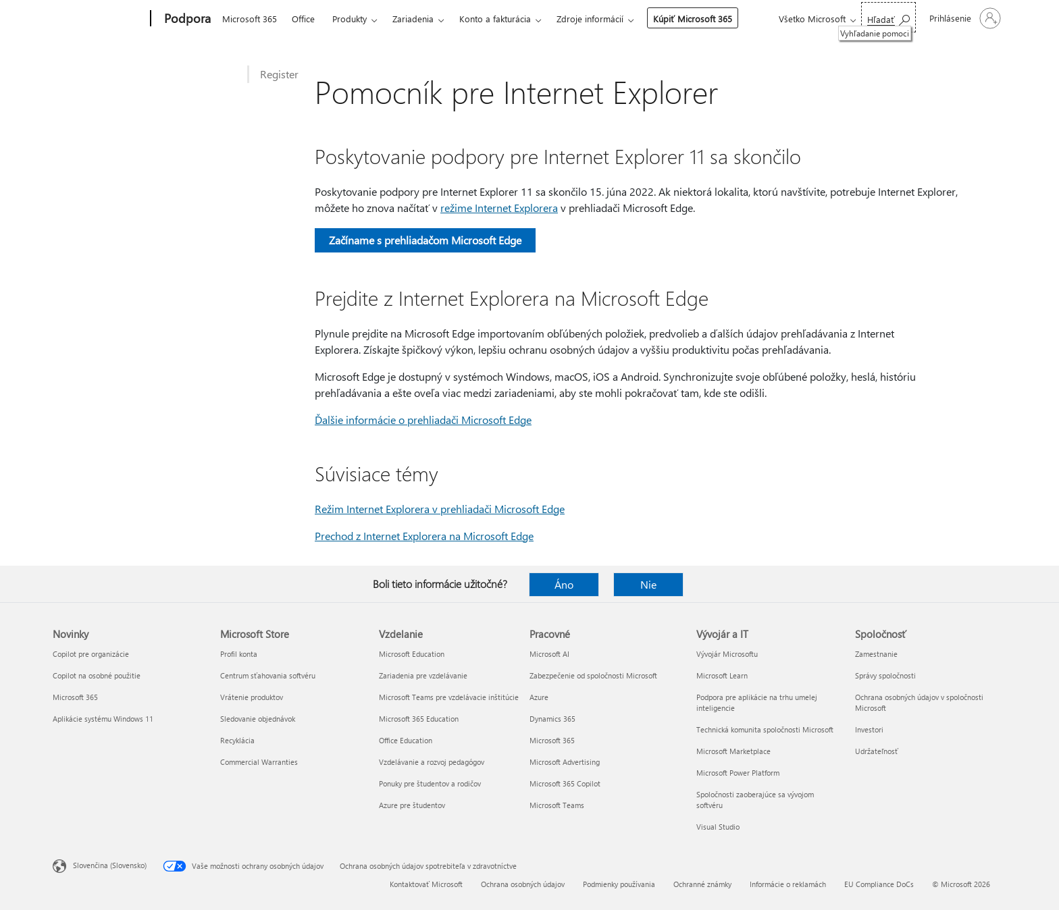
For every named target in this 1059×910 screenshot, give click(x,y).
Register (279, 74)
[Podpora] (186, 19)
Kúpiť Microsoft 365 (692, 18)
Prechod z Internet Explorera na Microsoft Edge (424, 536)
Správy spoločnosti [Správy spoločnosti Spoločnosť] (885, 675)
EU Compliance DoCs (879, 884)
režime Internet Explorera (499, 207)
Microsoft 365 (249, 18)
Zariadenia (413, 18)
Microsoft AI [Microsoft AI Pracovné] (549, 654)
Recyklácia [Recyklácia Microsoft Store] (237, 740)
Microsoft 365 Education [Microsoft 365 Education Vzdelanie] (419, 719)
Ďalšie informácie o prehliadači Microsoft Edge (423, 419)
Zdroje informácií (590, 18)
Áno (563, 584)
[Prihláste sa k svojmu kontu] (963, 18)
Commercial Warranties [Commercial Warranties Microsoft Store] (259, 762)
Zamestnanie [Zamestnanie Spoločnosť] (876, 654)
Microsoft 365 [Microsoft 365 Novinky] (75, 697)
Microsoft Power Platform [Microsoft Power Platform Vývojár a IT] (737, 773)
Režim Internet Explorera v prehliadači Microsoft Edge (440, 509)
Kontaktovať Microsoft (426, 884)
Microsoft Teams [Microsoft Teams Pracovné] (557, 805)
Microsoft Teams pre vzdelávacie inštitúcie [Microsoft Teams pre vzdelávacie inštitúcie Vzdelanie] (449, 697)
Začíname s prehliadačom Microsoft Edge (425, 240)
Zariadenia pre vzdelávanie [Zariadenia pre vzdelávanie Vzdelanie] (423, 675)
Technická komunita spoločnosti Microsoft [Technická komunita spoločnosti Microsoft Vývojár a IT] (764, 729)
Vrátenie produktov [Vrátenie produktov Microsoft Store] (251, 697)
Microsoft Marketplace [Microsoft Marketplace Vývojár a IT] (733, 751)
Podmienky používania (619, 884)
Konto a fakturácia (495, 18)
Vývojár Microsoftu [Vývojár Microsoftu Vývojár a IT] (727, 654)
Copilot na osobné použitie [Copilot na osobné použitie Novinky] (96, 675)
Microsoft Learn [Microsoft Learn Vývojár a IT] (722, 675)
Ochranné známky (702, 884)
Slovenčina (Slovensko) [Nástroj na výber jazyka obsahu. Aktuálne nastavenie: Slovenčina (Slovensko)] (110, 865)
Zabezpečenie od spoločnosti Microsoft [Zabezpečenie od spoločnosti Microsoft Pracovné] (593, 675)
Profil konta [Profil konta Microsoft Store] (238, 654)
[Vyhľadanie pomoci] (888, 17)
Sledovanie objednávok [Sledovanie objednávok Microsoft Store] (257, 719)
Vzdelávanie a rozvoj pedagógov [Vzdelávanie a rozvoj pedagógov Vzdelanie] (431, 762)
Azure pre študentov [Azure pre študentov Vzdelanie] (412, 805)
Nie (648, 584)
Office (303, 18)
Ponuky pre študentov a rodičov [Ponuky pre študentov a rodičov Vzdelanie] (430, 783)
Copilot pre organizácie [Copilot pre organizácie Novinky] (91, 654)
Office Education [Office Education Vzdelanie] (405, 740)
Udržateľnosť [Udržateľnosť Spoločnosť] (876, 751)
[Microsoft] (99, 19)
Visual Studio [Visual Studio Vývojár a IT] (718, 827)
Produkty (349, 18)
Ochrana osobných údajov (523, 884)
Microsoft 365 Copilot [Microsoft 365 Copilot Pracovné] (565, 783)
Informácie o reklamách (788, 884)
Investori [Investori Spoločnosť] (869, 729)
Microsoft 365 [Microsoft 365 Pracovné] (552, 740)
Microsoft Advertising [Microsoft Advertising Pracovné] (565, 762)
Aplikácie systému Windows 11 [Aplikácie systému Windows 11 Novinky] (103, 719)
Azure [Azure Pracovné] (539, 697)
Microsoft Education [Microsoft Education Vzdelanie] (411, 654)
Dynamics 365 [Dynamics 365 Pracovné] (552, 719)
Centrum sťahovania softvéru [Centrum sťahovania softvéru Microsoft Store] (267, 675)
